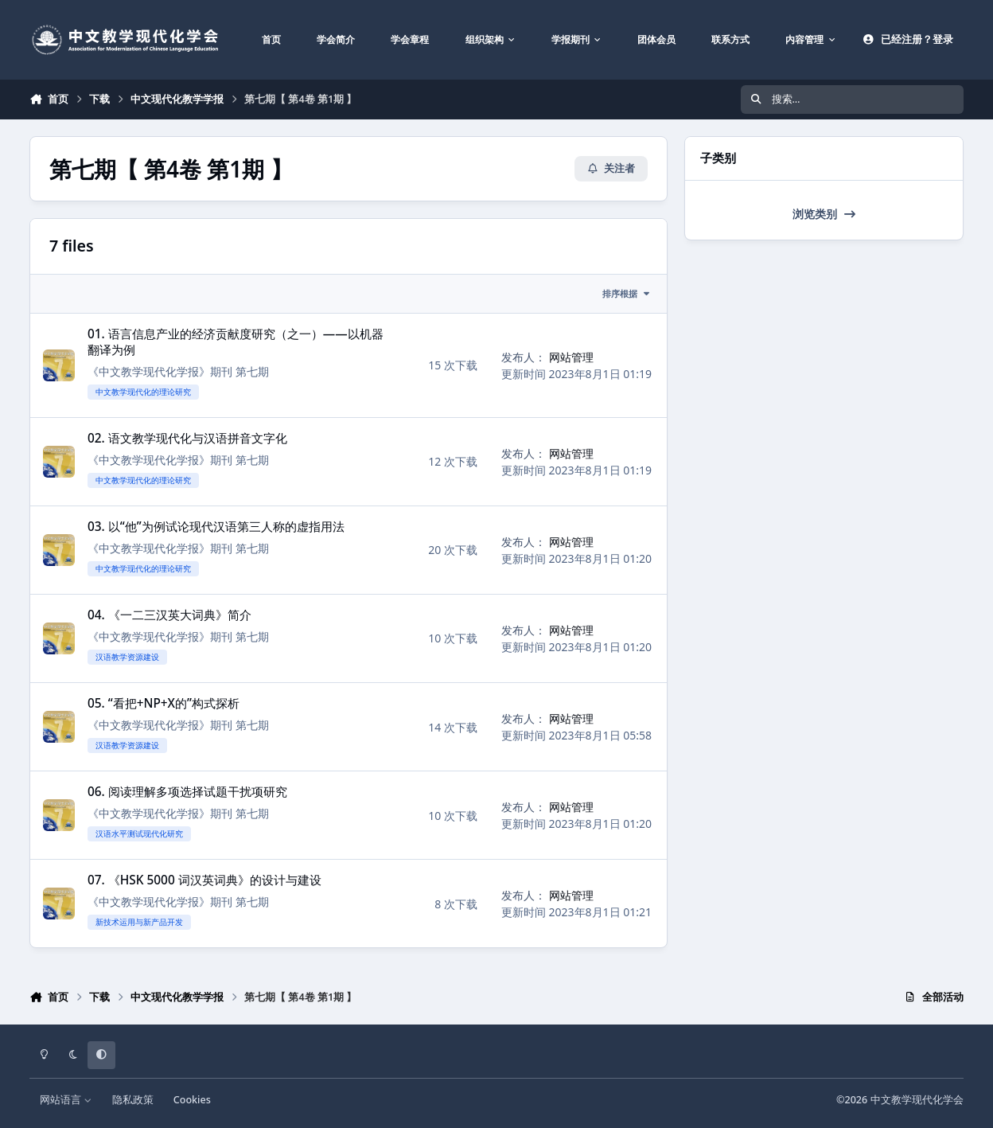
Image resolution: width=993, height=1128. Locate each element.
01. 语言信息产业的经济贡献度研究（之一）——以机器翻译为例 (236, 342)
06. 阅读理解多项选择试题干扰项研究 (187, 791)
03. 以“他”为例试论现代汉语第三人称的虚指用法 (216, 526)
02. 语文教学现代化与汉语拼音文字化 (187, 438)
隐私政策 (133, 1100)
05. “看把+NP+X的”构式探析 (163, 703)
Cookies (192, 1100)
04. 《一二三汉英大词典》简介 (169, 615)
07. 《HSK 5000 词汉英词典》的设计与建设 (204, 880)
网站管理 (571, 357)
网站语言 (66, 1100)
